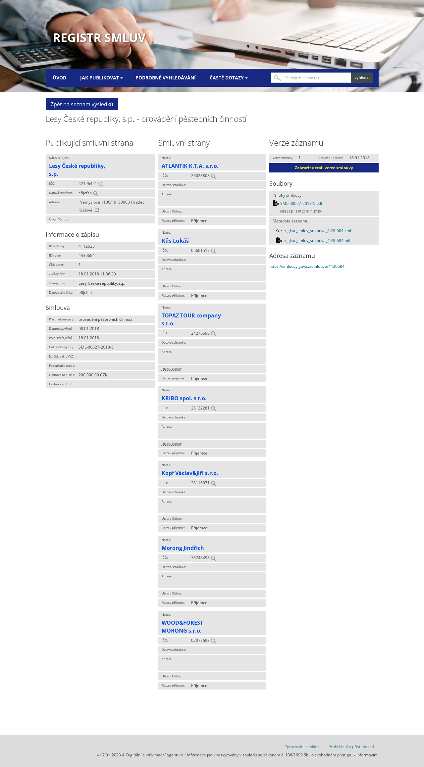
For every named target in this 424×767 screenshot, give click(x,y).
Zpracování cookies (302, 746)
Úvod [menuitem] (59, 77)
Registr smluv (99, 37)
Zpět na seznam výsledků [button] (82, 104)
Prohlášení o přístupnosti (351, 746)
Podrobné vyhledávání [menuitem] (165, 77)
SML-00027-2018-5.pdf (301, 203)
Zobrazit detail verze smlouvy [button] (324, 167)
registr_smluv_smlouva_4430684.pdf (317, 240)
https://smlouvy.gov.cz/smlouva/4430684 (306, 266)
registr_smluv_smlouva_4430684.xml (317, 230)
